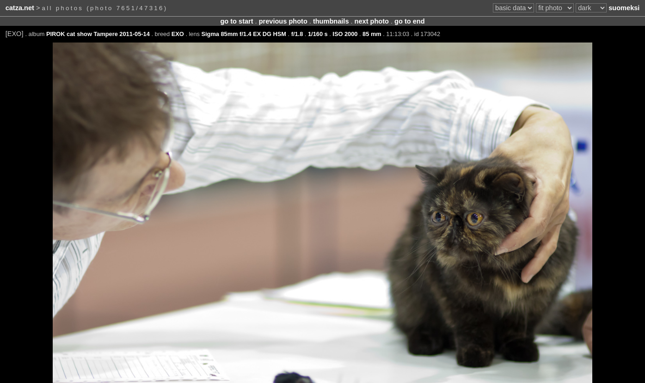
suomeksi (623, 8)
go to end (409, 21)
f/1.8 (297, 33)
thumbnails (331, 21)
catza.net (20, 8)
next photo (372, 21)
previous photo (283, 21)
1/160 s (318, 33)
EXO (178, 33)
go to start (236, 21)
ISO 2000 (344, 33)
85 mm (371, 33)
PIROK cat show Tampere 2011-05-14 (98, 33)
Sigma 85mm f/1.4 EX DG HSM (244, 33)
